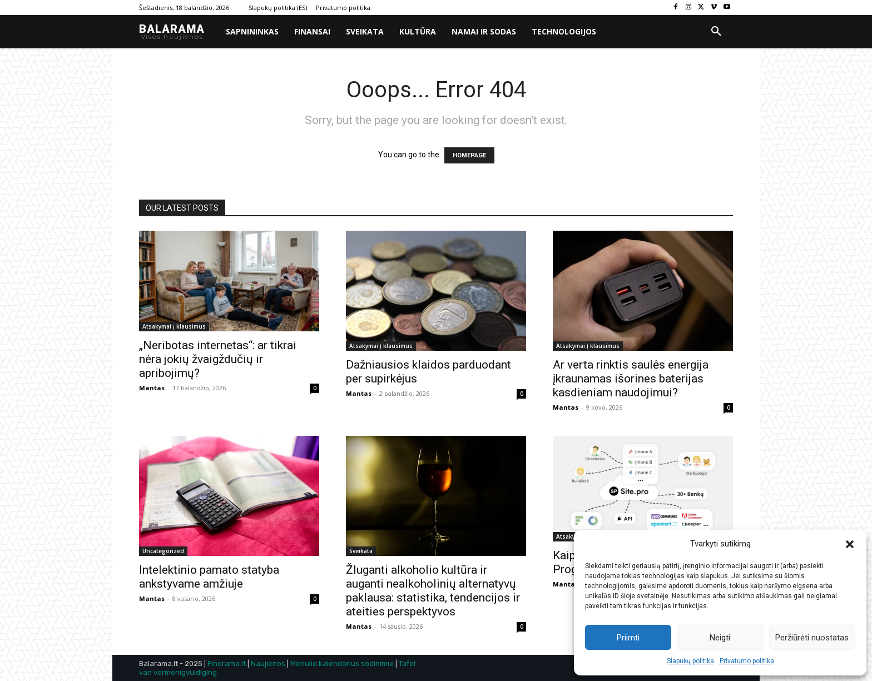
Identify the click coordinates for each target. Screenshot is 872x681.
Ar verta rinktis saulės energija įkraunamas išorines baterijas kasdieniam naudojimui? (630, 378)
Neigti (720, 638)
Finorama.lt (226, 663)
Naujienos (268, 663)
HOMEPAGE (469, 155)
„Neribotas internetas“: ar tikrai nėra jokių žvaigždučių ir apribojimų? (217, 359)
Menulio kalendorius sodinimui (342, 663)
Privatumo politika (747, 661)
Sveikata (361, 551)
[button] (849, 544)
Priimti (628, 638)
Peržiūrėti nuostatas (812, 638)
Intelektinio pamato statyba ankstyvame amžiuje (209, 576)
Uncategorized (163, 551)
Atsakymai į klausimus (174, 326)
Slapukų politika (690, 661)
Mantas (152, 388)
